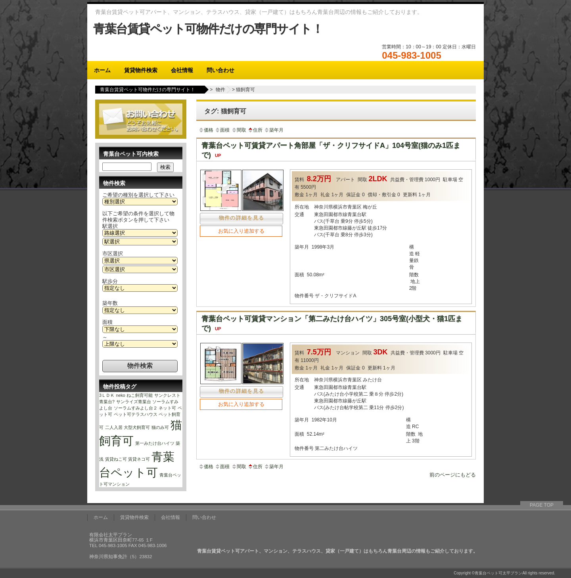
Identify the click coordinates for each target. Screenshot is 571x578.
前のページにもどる (452, 475)
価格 (205, 130)
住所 (255, 130)
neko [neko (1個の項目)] (120, 395)
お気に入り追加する (241, 231)
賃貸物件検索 (140, 70)
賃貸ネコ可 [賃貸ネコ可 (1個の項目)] (139, 459)
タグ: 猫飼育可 (225, 111)
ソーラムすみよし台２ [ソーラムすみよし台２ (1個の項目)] (135, 408)
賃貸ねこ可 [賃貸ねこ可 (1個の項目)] (116, 459)
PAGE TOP (542, 505)
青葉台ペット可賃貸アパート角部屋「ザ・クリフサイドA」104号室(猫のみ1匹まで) (330, 150)
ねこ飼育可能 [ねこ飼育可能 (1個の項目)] (139, 395)
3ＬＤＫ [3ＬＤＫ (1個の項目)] (107, 395)
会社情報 (182, 70)
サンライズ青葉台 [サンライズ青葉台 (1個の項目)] (133, 401)
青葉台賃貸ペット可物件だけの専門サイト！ (208, 28)
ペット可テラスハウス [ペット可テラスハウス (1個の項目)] (135, 414)
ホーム (102, 70)
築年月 (274, 130)
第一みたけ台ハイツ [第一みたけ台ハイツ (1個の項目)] (154, 443)
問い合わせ (220, 70)
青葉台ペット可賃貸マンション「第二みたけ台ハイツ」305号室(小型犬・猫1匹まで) (331, 323)
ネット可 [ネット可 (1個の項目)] (167, 408)
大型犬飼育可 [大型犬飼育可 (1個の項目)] (137, 427)
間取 (238, 130)
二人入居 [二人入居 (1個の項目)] (114, 427)
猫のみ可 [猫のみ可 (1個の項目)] (160, 427)
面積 (222, 130)
